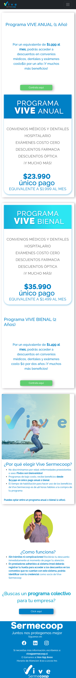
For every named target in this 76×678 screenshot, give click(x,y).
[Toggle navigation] (68, 4)
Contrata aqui (36, 87)
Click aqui (36, 611)
